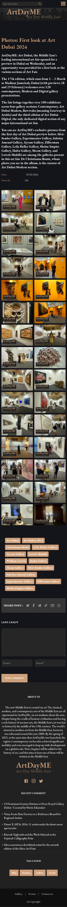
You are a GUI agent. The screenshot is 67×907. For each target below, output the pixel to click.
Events (52, 872)
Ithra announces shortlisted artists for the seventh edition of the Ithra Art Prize (31, 846)
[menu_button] (63, 3)
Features (26, 872)
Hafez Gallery (38, 561)
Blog (14, 872)
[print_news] (58, 605)
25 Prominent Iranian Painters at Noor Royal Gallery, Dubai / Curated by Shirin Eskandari (34, 805)
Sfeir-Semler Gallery (40, 568)
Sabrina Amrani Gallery (21, 574)
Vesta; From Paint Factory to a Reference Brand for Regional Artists (32, 816)
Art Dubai (12, 540)
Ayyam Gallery (15, 554)
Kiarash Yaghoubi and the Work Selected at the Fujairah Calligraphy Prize (30, 836)
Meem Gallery (15, 568)
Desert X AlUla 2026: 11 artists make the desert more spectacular (33, 826)
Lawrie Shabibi (38, 554)
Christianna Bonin (17, 547)
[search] (40, 4)
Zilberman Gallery (48, 581)
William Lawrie (16, 561)
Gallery (40, 872)
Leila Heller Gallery (45, 547)
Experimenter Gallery (19, 581)
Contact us (47, 894)
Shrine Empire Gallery (20, 588)
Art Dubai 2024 (33, 540)
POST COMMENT (14, 678)
